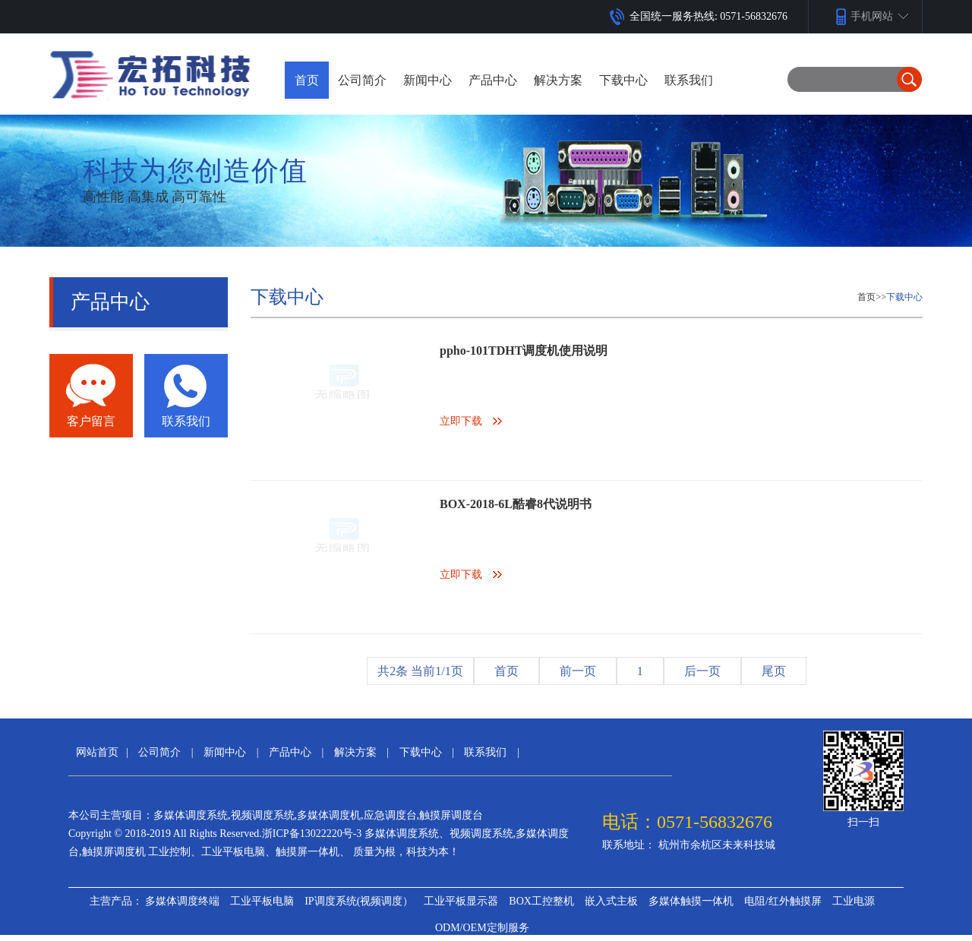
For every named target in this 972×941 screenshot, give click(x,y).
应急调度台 (390, 815)
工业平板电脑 (262, 901)
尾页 (774, 671)
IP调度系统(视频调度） (359, 901)
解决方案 (355, 752)
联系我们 (186, 421)
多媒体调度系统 (190, 815)
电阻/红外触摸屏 (783, 901)
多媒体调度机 (329, 815)
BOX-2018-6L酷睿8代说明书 (516, 503)
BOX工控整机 (541, 901)
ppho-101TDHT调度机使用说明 (524, 350)
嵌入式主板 (611, 901)
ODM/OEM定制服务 (482, 927)
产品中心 (290, 752)
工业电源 (853, 901)
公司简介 (159, 752)
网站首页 (97, 752)
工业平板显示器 (461, 901)
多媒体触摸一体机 (691, 901)
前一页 (578, 671)
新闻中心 (225, 752)
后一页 (702, 671)
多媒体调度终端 (182, 901)
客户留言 (91, 421)
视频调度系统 (263, 815)
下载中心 (904, 297)
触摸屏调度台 (451, 815)
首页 (307, 80)
